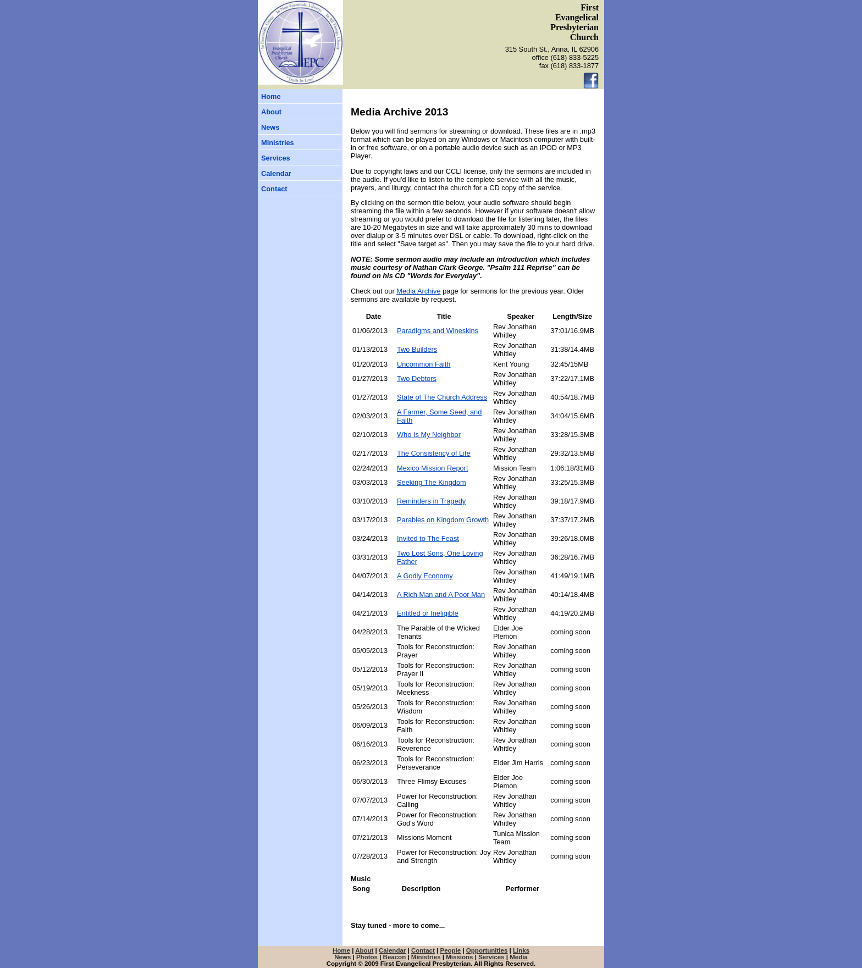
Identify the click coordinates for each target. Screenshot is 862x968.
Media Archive (418, 291)
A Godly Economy (425, 576)
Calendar (276, 173)
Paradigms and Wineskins (437, 331)
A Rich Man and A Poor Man (441, 594)
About (271, 112)
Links (521, 950)
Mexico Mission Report (432, 468)
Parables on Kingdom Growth (443, 520)
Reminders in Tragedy (431, 501)
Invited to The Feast (428, 538)
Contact (274, 189)
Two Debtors (416, 378)
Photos (367, 957)
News (270, 127)
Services (275, 158)
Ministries (277, 143)
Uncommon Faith (423, 364)
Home (271, 96)
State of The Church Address (442, 397)
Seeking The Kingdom (431, 482)
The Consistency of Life (434, 453)
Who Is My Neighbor (429, 434)
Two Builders (417, 349)
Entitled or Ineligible (427, 613)
